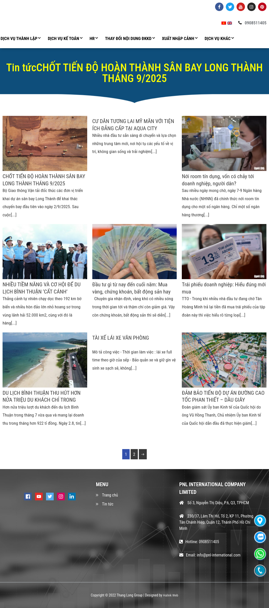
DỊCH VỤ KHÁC (217, 38)
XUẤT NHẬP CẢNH (178, 38)
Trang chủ (110, 495)
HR (92, 38)
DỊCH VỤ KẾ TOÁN (63, 38)
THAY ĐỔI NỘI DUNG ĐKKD (128, 38)
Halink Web (170, 595)
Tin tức (107, 504)
